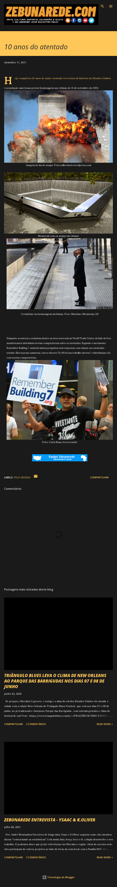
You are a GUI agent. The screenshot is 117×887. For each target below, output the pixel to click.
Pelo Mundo (22, 477)
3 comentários (36, 724)
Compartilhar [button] (99, 477)
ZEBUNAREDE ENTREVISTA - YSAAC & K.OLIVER (49, 820)
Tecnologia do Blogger (58, 877)
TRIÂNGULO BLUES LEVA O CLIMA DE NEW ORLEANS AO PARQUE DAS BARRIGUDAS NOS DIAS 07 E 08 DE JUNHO (55, 681)
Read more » (105, 724)
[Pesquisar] (102, 6)
